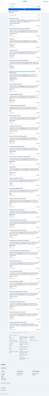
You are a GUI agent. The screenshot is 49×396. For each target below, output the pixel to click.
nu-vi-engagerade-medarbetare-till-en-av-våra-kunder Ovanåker (24, 358)
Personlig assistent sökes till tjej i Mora (18, 230)
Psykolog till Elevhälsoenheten (16, 94)
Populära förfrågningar (14, 335)
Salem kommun (11, 338)
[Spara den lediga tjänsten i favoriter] (39, 19)
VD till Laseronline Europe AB (15, 271)
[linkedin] (9, 383)
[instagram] (4, 383)
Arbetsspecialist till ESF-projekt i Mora (17, 322)
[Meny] (1, 1)
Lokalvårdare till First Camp (15, 126)
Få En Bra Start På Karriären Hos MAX (17, 198)
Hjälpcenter (3, 377)
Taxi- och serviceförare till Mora (16, 178)
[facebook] (2, 383)
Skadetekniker (12, 166)
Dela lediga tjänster (20, 373)
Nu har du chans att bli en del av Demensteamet (20, 156)
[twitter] (7, 383)
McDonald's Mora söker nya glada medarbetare (19, 28)
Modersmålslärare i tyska (15, 115)
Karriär (2, 376)
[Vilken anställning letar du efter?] (24, 4)
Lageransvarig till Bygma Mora (16, 188)
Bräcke (10, 348)
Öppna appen (45, 1)
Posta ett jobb (19, 374)
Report (38, 25)
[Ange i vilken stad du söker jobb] (24, 7)
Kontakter (3, 374)
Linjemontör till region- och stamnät (17, 312)
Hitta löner (34, 374)
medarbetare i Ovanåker (23, 341)
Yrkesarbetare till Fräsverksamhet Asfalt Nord (19, 250)
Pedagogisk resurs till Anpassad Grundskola (19, 240)
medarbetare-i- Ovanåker (23, 347)
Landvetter (11, 345)
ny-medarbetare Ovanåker (23, 346)
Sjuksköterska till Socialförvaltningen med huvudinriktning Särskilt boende (22, 72)
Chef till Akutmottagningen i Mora (16, 146)
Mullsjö (10, 347)
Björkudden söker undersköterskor (17, 209)
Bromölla (10, 344)
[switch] (39, 15)
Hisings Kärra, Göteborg (13, 340)
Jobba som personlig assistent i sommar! (18, 291)
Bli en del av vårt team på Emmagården (18, 136)
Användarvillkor (3, 387)
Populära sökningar (35, 373)
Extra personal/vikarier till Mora (16, 281)
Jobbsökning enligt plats (33, 340)
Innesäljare (11, 38)
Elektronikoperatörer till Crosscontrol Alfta (18, 60)
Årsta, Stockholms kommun (13, 341)
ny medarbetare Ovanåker (23, 342)
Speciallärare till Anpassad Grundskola (18, 220)
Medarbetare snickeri (14, 18)
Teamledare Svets (13, 50)
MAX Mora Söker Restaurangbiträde (17, 105)
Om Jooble (3, 373)
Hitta (24, 9)
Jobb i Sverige (3, 379)
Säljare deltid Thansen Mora (15, 260)
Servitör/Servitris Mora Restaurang (17, 301)
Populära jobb (32, 338)
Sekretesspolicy (3, 390)
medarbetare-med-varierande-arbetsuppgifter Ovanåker (23, 355)
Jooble (7, 393)
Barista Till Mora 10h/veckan (15, 84)
